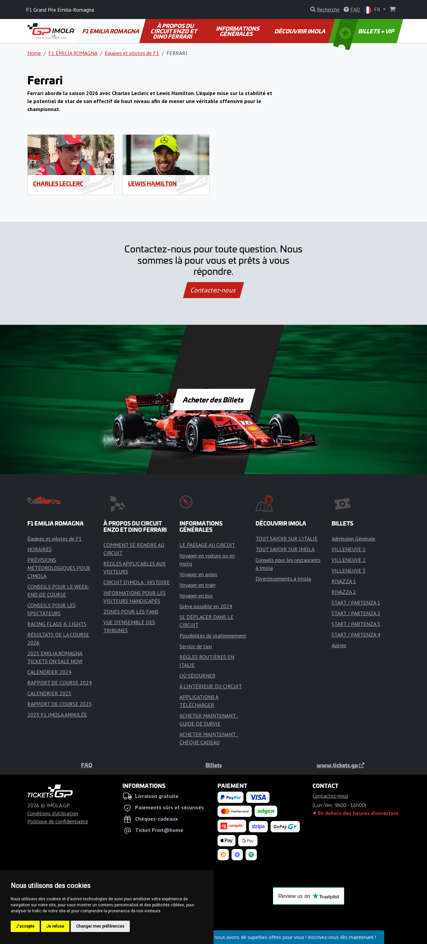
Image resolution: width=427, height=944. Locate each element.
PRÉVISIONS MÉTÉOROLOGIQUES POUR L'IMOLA (58, 568)
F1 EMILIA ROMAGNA (111, 31)
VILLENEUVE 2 (349, 560)
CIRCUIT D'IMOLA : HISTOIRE (136, 582)
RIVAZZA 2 (344, 592)
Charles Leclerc (58, 183)
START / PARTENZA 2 (356, 613)
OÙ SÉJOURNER (197, 675)
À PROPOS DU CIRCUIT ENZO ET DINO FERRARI (174, 31)
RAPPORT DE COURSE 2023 (59, 704)
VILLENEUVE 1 (349, 549)
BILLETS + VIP (364, 31)
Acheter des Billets (214, 399)
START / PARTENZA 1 (356, 602)
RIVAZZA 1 (344, 581)
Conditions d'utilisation (52, 813)
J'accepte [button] (25, 926)
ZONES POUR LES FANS (130, 611)
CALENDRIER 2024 (49, 672)
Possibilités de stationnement (213, 635)
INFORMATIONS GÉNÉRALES (238, 31)
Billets (213, 765)
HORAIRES (39, 549)
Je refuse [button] (55, 926)
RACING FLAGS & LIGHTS (56, 624)
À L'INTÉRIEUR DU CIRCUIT (210, 686)
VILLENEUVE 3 (349, 570)
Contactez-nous (213, 290)
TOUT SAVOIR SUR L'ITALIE (287, 538)
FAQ (86, 765)
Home (34, 53)
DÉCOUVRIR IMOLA (300, 31)
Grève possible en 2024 (205, 606)
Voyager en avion (198, 574)
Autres (339, 645)
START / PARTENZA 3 (356, 624)
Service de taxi (195, 646)
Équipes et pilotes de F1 (132, 53)
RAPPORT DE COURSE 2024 (59, 682)
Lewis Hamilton (152, 183)
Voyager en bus (196, 595)
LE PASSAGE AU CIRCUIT (207, 545)
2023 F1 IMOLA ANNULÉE (57, 714)
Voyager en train (197, 585)
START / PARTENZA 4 (356, 634)
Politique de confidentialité (57, 821)
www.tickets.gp (340, 765)
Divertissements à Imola (283, 578)
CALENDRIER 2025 (49, 693)
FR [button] (373, 10)
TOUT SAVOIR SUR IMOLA (285, 549)
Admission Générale (353, 538)
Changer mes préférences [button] (100, 926)
